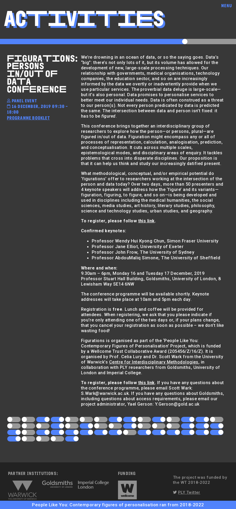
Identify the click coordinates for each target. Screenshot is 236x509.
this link (146, 220)
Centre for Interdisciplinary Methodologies (153, 362)
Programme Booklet (28, 117)
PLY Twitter (189, 492)
